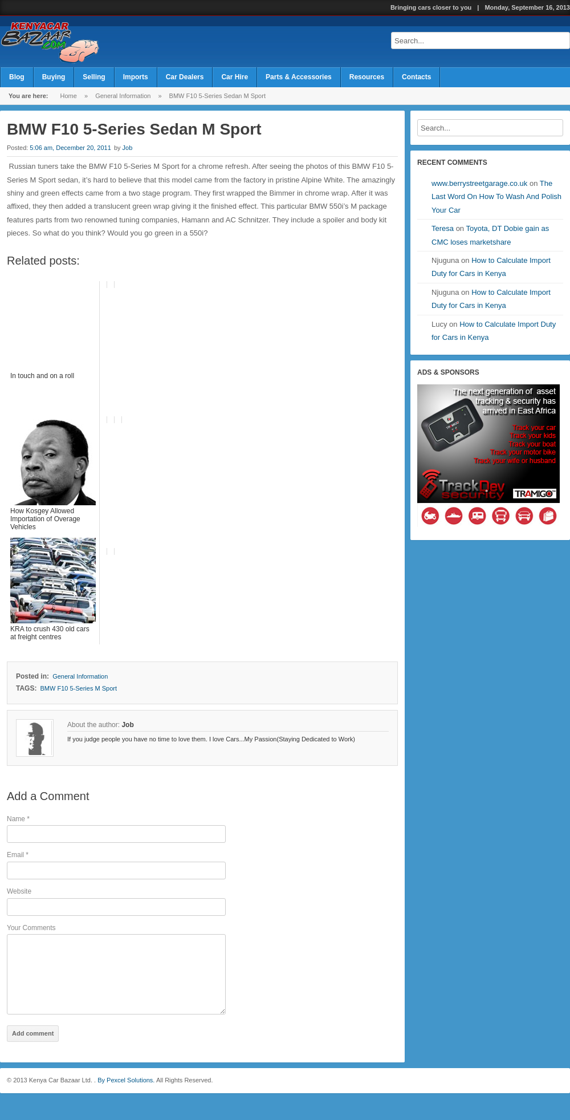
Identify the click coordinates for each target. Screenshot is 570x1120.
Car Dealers (185, 77)
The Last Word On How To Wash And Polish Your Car (496, 196)
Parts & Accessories (299, 77)
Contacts (416, 77)
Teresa (442, 228)
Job (128, 147)
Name (18, 819)
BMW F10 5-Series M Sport (78, 688)
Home (68, 95)
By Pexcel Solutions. (125, 1095)
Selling (94, 77)
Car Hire (234, 77)
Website (19, 891)
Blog (17, 77)
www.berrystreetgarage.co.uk (479, 183)
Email (17, 855)
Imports (135, 77)
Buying (54, 77)
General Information (122, 95)
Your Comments (31, 928)
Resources (366, 77)
